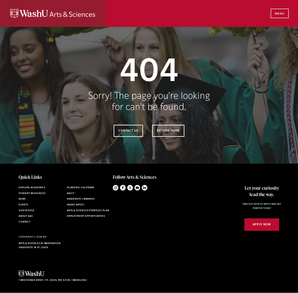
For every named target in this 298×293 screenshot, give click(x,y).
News (22, 199)
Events (23, 205)
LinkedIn (144, 188)
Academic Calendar (80, 188)
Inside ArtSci (75, 205)
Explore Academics (32, 188)
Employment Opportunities (86, 216)
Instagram (115, 188)
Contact (24, 222)
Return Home (168, 130)
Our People (27, 211)
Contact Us (128, 130)
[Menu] (279, 14)
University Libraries (81, 199)
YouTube (137, 188)
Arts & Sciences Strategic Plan (88, 211)
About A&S (25, 216)
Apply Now (262, 224)
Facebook (122, 188)
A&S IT (70, 193)
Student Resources (32, 193)
